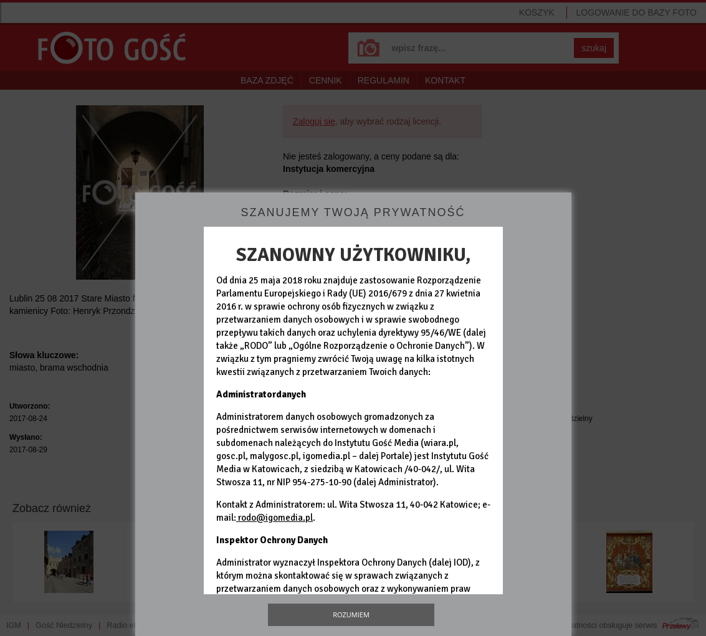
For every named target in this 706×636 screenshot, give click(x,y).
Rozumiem (351, 614)
